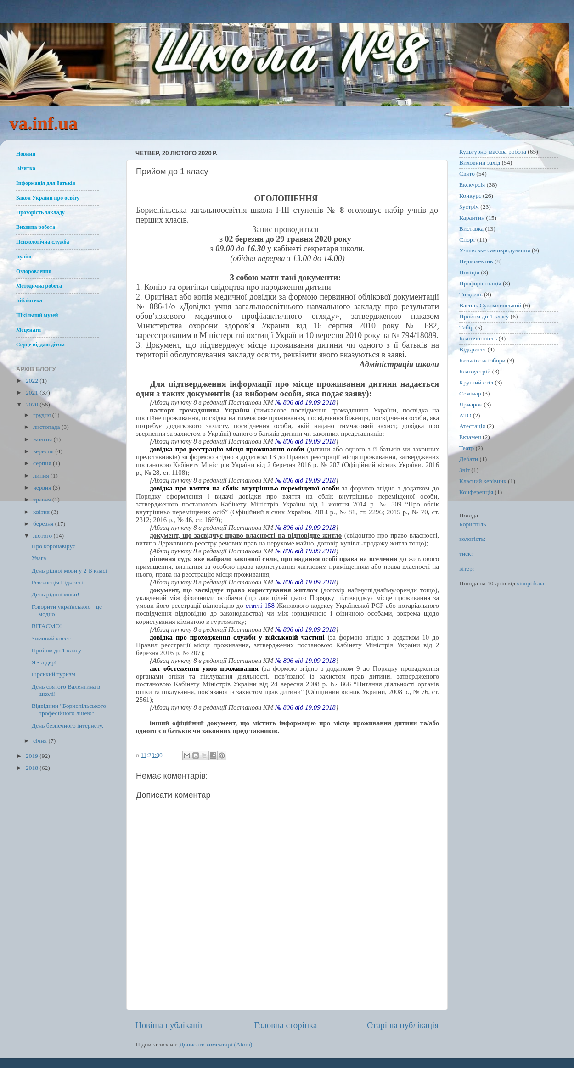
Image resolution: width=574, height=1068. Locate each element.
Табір (466, 327)
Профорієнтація (480, 283)
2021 (32, 392)
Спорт (467, 239)
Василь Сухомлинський (490, 305)
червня (43, 487)
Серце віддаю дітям (40, 344)
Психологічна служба (42, 242)
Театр (466, 448)
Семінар (470, 393)
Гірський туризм (53, 674)
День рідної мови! (55, 594)
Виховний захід (479, 162)
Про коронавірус (53, 546)
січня (40, 740)
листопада (47, 426)
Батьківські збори (482, 360)
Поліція (469, 272)
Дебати (468, 459)
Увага (39, 558)
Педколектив (476, 261)
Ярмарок (470, 404)
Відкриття (472, 349)
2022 (32, 380)
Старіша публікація (403, 1025)
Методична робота (39, 286)
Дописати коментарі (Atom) (216, 1044)
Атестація (472, 426)
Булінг (24, 256)
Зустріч (469, 206)
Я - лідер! (44, 662)
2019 (32, 755)
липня (42, 475)
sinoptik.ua (531, 583)
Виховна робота (35, 227)
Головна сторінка (285, 1025)
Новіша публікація (169, 1025)
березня (44, 523)
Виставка (471, 228)
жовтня (43, 439)
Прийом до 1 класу (56, 650)
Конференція (476, 492)
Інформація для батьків (45, 183)
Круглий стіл (476, 382)
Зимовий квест (51, 638)
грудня (42, 415)
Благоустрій (474, 371)
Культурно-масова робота (492, 151)
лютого (43, 535)
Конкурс (470, 195)
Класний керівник (482, 481)
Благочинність (478, 338)
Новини (25, 153)
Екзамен (470, 437)
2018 (32, 767)
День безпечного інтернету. (68, 725)
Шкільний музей (37, 315)
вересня (44, 451)
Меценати (28, 330)
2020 (32, 404)
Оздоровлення (33, 271)
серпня (43, 463)
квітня (42, 511)
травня (42, 499)
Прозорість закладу (40, 212)
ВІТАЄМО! (47, 626)
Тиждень (471, 294)
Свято (467, 173)
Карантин (471, 217)
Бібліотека (29, 300)
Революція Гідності (57, 582)
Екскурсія (472, 184)
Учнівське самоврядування (494, 250)
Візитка (25, 168)
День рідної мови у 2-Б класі (69, 570)
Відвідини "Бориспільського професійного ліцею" (69, 709)
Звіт (464, 470)
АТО (465, 415)
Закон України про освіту (47, 198)
